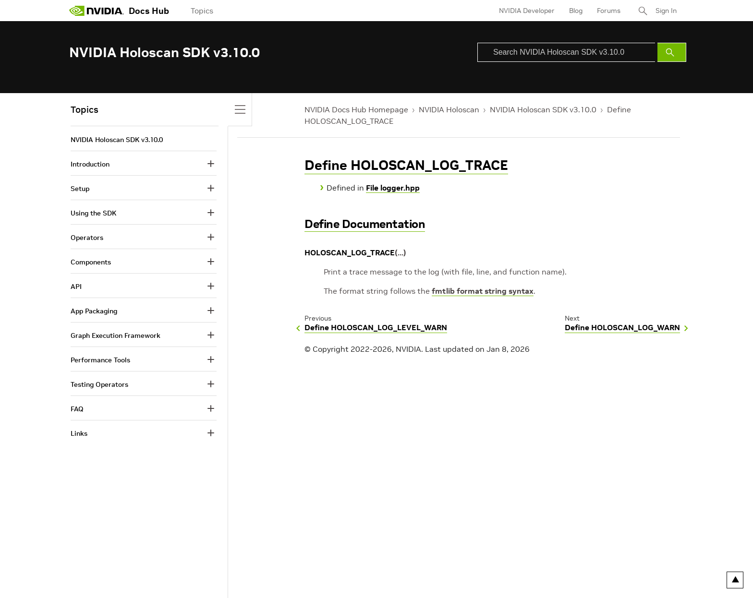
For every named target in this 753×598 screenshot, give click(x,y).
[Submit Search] (671, 52)
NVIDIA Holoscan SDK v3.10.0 (543, 109)
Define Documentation (364, 223)
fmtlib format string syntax (483, 291)
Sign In (666, 10)
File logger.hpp (393, 187)
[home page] (96, 10)
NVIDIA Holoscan (449, 109)
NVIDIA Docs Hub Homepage (356, 109)
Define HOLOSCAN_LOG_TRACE (406, 165)
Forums (608, 10)
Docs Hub (149, 10)
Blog (576, 10)
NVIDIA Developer (527, 10)
